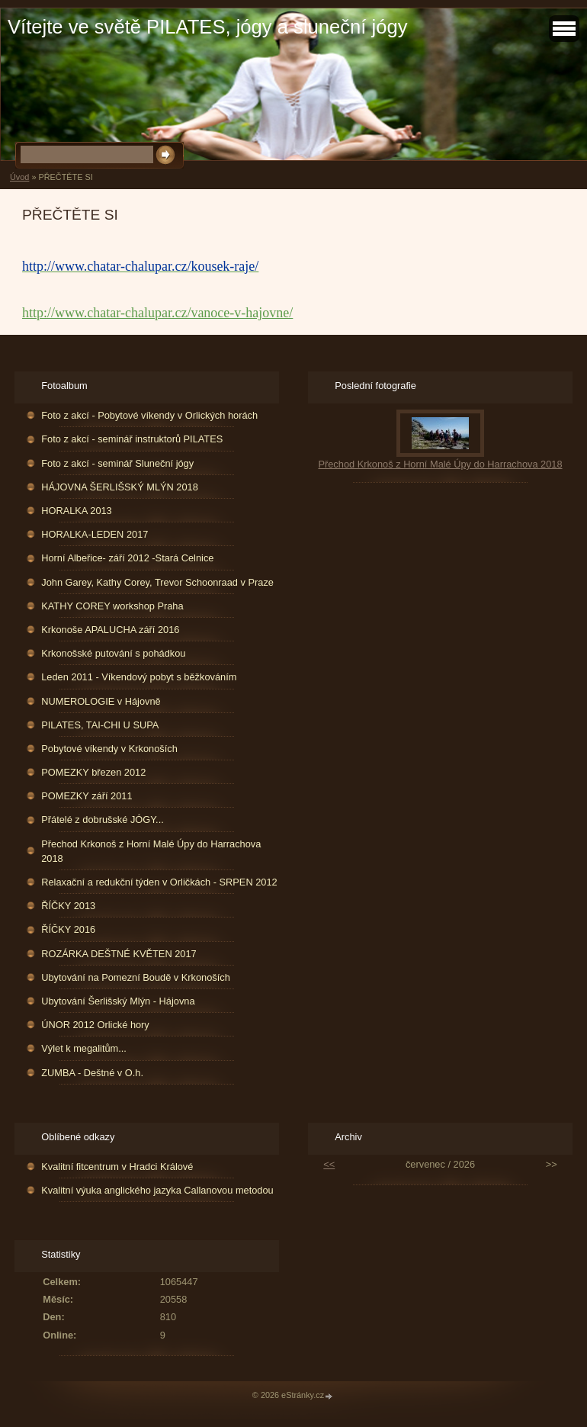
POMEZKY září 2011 (86, 796)
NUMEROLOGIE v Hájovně (100, 701)
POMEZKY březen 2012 (93, 772)
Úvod (19, 177)
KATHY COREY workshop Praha (112, 606)
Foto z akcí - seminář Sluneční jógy (117, 463)
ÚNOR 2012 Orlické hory (95, 1024)
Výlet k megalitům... (84, 1048)
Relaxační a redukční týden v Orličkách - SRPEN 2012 (159, 882)
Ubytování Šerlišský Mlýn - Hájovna (117, 1001)
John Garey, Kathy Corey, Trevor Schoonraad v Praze (157, 582)
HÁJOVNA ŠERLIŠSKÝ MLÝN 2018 (119, 487)
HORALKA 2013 (76, 510)
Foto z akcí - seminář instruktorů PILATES (132, 439)
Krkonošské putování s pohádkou (113, 653)
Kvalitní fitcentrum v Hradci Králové (117, 1166)
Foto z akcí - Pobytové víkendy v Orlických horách (149, 415)
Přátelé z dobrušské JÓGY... (102, 819)
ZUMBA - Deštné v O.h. (92, 1072)
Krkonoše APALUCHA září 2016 (110, 629)
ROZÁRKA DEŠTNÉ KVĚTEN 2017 (118, 953)
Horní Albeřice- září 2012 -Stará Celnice (127, 558)
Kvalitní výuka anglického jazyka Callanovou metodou (157, 1190)
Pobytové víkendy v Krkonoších (109, 748)
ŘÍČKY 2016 (68, 929)
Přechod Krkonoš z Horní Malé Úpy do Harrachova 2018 (151, 851)
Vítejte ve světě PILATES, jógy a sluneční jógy (207, 26)
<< (329, 1164)
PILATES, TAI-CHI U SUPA (100, 725)
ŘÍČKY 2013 (68, 905)
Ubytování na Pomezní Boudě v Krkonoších (135, 977)
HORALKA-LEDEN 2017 (94, 534)
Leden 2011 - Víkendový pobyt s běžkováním (138, 677)
